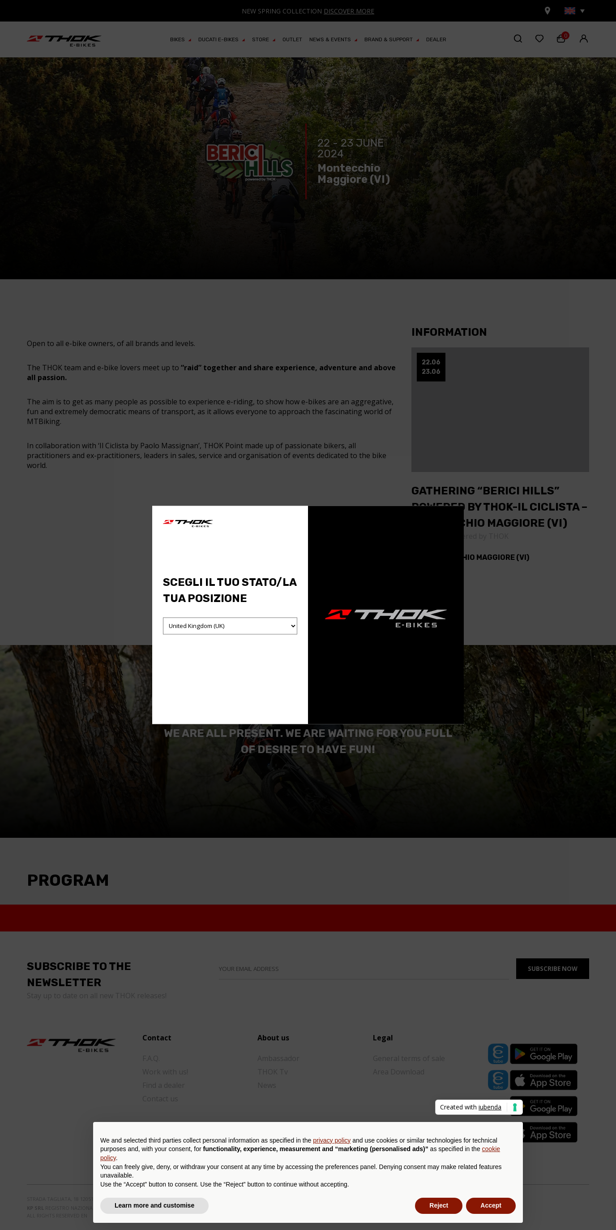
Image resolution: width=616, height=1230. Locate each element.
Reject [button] (438, 1205)
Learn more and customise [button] (154, 1205)
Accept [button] (490, 1205)
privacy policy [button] (332, 1140)
